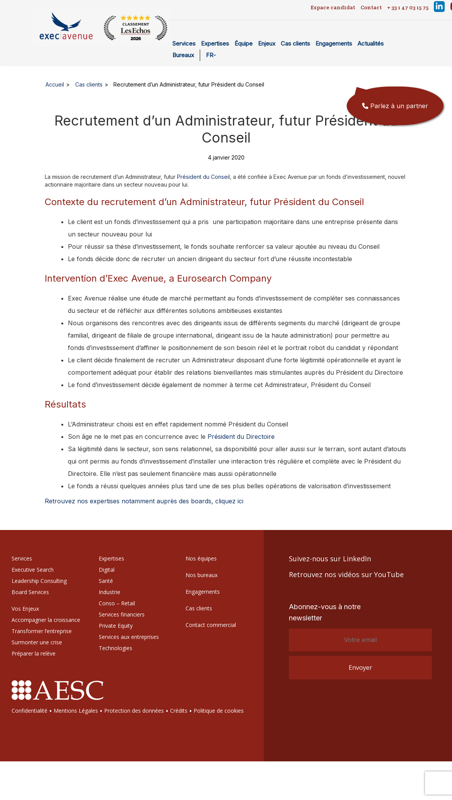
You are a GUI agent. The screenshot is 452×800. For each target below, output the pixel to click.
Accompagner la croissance (46, 619)
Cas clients (295, 43)
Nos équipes (201, 558)
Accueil (55, 84)
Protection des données (134, 710)
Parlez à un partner (395, 106)
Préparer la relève (34, 653)
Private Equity (116, 625)
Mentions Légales (76, 710)
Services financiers (122, 614)
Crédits (178, 710)
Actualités (371, 43)
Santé (106, 580)
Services (184, 43)
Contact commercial (211, 624)
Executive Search (33, 569)
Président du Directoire (241, 436)
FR (209, 55)
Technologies (115, 648)
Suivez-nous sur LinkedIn (330, 558)
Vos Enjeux (25, 608)
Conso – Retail (117, 603)
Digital (107, 569)
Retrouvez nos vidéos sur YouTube (346, 574)
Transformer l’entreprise (42, 631)
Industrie (109, 592)
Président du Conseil (203, 176)
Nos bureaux (202, 575)
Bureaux (183, 55)
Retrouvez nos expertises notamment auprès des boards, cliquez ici (144, 501)
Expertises (215, 43)
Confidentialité (29, 710)
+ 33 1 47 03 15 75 (407, 7)
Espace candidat (332, 7)
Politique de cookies (219, 710)
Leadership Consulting (39, 580)
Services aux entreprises (129, 636)
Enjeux (266, 43)
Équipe (243, 43)
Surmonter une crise (37, 642)
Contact (371, 7)
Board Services (30, 592)
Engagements (333, 43)
